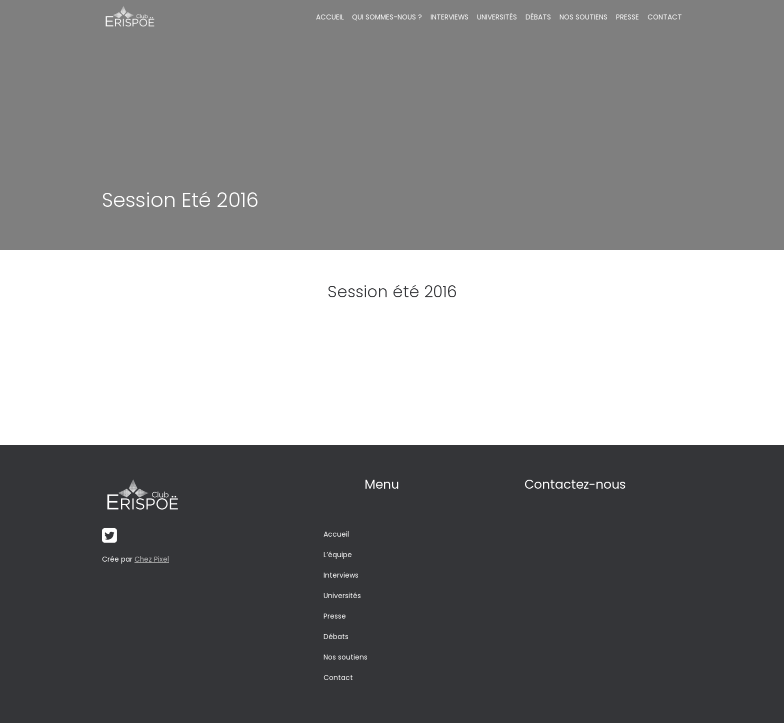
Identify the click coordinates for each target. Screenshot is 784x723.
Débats (539, 17)
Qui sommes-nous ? (388, 17)
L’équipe (338, 555)
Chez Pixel (152, 560)
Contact (664, 17)
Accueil (330, 17)
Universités (498, 17)
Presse (627, 17)
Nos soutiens (584, 17)
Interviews (451, 17)
